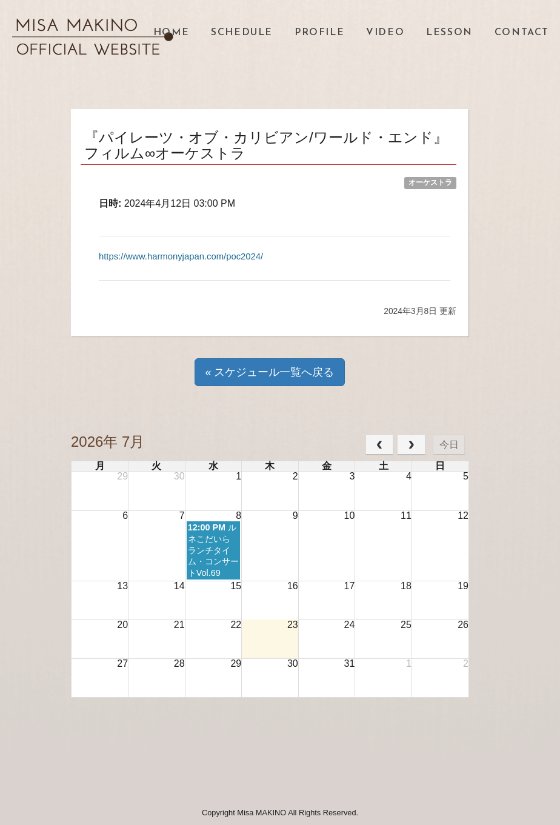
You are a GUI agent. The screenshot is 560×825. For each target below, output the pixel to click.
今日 (449, 444)
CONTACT (522, 33)
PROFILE (319, 33)
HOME (171, 33)
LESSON (449, 33)
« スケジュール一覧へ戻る (269, 372)
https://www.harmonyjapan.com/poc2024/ (187, 256)
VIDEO (385, 33)
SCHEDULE (242, 33)
